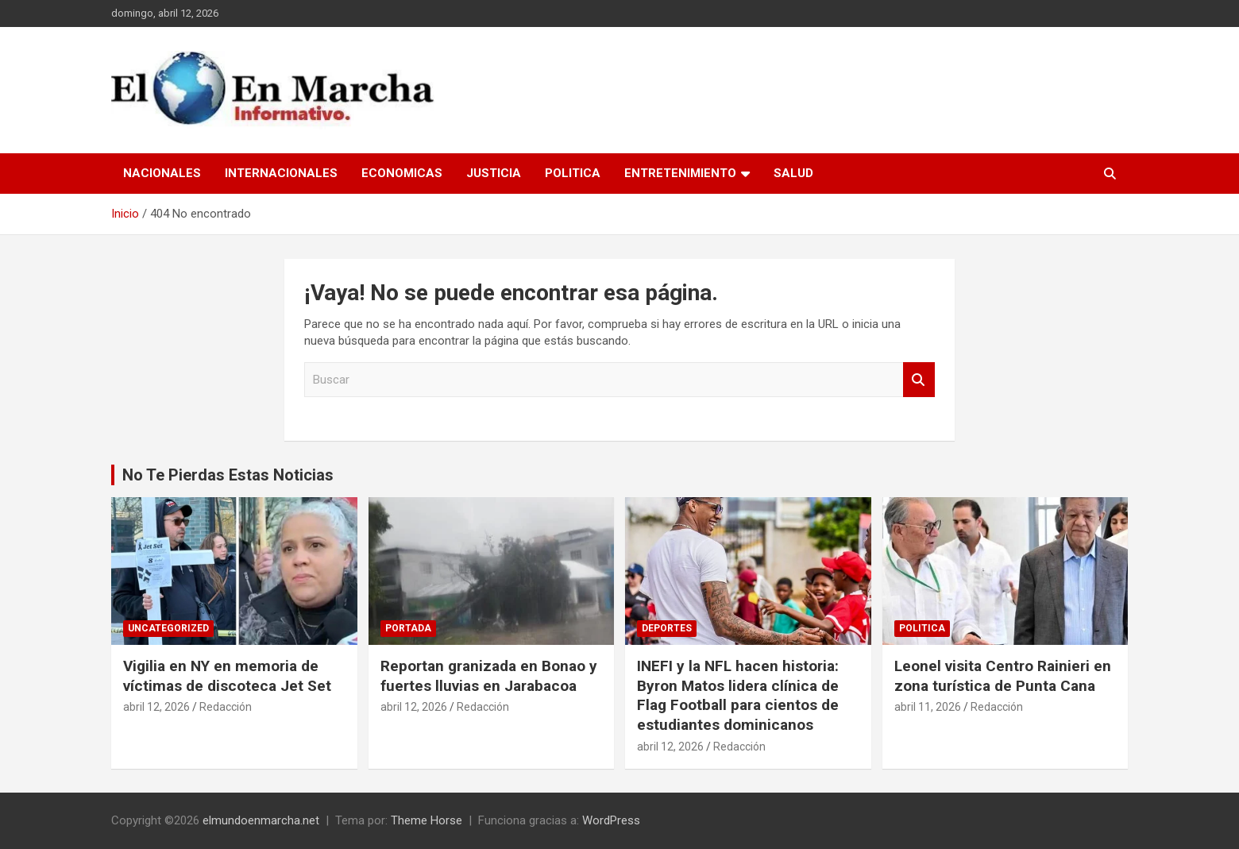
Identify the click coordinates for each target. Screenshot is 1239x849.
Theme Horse (426, 820)
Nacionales (162, 173)
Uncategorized (168, 628)
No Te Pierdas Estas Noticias (228, 474)
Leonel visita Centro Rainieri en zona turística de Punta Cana (1002, 676)
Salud (793, 173)
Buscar (919, 380)
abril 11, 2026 (927, 706)
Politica (572, 173)
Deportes (667, 628)
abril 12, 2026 (156, 706)
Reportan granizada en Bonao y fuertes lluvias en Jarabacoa (488, 676)
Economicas (401, 173)
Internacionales (281, 173)
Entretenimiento (680, 173)
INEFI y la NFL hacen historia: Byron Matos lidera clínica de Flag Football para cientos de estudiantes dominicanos (738, 695)
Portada (408, 628)
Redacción (225, 706)
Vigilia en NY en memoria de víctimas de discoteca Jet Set (227, 676)
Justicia (493, 173)
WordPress (611, 820)
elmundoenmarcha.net (261, 820)
